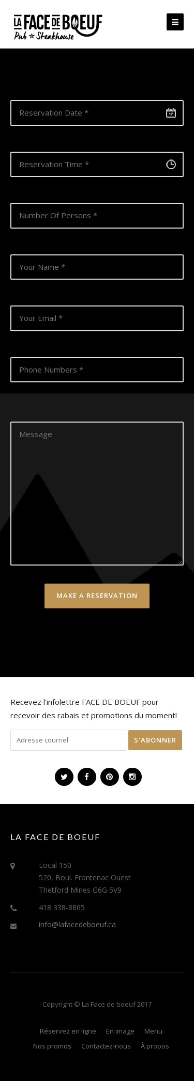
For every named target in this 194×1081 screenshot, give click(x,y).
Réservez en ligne (68, 1031)
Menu (153, 1031)
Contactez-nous (106, 1046)
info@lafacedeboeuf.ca (77, 924)
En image (120, 1031)
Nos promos (52, 1046)
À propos (155, 1046)
